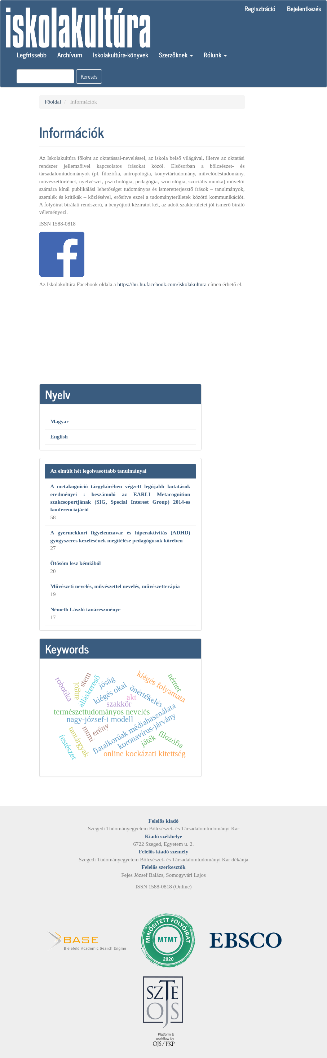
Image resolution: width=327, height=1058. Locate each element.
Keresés (89, 76)
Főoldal (53, 102)
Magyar (59, 421)
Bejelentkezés (304, 8)
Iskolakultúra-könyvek (120, 54)
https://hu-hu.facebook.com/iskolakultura (162, 284)
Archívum (69, 54)
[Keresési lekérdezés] (45, 76)
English (59, 437)
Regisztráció (259, 8)
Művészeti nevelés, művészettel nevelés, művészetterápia (115, 586)
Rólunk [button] (215, 54)
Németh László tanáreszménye (85, 609)
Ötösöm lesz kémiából (75, 563)
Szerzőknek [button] (176, 54)
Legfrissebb (32, 54)
